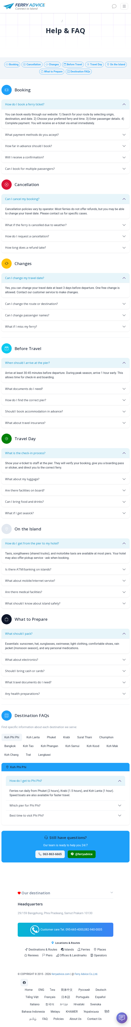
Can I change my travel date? (24, 278)
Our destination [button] (34, 892)
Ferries (84, 949)
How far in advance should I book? (28, 146)
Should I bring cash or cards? (25, 671)
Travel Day (94, 64)
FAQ (45, 1019)
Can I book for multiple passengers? (30, 169)
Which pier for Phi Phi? (25, 805)
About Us (75, 1019)
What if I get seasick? (19, 513)
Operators (98, 955)
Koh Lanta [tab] (33, 737)
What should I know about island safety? (32, 603)
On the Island (116, 64)
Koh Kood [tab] (93, 746)
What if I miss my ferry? (21, 327)
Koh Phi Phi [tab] (11, 737)
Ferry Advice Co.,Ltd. (86, 974)
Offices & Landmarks (71, 955)
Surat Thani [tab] (84, 737)
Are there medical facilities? (23, 592)
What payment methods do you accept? (32, 135)
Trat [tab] (28, 755)
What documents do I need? (24, 389)
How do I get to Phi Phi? (25, 781)
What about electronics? (21, 660)
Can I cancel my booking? (22, 199)
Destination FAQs (78, 71)
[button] (111, 893)
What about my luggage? (22, 479)
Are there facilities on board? (25, 490)
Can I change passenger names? (27, 315)
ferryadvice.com (60, 974)
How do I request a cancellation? (27, 236)
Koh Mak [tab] (112, 746)
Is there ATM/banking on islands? (28, 569)
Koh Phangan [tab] (49, 746)
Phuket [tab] (51, 737)
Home (56, 21)
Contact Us (94, 1019)
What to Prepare (52, 71)
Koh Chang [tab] (11, 755)
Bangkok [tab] (10, 746)
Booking (12, 64)
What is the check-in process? (25, 453)
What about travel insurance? (25, 423)
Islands (67, 949)
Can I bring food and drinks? (24, 502)
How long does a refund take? (25, 248)
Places (100, 949)
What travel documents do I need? (28, 682)
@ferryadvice (82, 854)
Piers (47, 955)
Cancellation (32, 64)
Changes (52, 64)
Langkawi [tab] (44, 755)
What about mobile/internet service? (30, 581)
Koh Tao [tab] (28, 746)
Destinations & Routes (41, 949)
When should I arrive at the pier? (27, 363)
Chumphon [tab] (106, 737)
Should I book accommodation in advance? (34, 411)
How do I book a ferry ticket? (24, 104)
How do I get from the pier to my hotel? (32, 543)
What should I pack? (18, 634)
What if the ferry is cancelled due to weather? (36, 225)
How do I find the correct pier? (25, 400)
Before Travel (73, 64)
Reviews (31, 955)
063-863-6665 (50, 854)
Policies (58, 1019)
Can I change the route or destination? (31, 304)
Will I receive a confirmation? (24, 157)
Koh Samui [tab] (72, 746)
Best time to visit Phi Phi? (26, 815)
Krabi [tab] (66, 737)
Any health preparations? (22, 694)
